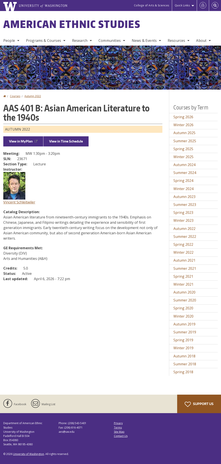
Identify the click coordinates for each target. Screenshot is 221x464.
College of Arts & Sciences (151, 5)
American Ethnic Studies (71, 24)
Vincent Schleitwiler (19, 202)
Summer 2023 (184, 204)
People (9, 40)
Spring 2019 (183, 340)
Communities (109, 40)
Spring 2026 (183, 117)
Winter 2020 (183, 316)
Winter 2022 (183, 252)
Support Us (199, 404)
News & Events (144, 40)
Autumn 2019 (184, 324)
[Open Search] (215, 5)
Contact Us (121, 436)
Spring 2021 (183, 276)
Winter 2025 (183, 156)
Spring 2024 (183, 180)
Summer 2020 (184, 300)
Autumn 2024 (184, 164)
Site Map (119, 432)
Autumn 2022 (32, 96)
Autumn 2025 (184, 132)
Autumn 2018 (184, 356)
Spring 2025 (183, 148)
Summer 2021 (184, 268)
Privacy (118, 423)
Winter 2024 (183, 188)
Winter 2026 (183, 124)
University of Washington (28, 454)
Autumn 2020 (184, 292)
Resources (176, 40)
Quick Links (182, 5)
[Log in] (203, 5)
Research (79, 40)
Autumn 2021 (184, 260)
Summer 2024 (184, 172)
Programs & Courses (43, 40)
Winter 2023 (183, 220)
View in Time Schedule (66, 141)
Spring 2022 (183, 244)
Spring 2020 (183, 308)
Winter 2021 (183, 284)
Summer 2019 (184, 332)
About (201, 40)
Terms (118, 427)
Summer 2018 (184, 364)
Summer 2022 (184, 236)
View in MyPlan (23, 141)
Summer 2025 (184, 141)
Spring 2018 (183, 372)
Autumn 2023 (184, 196)
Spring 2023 (183, 212)
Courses (15, 96)
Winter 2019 (183, 348)
